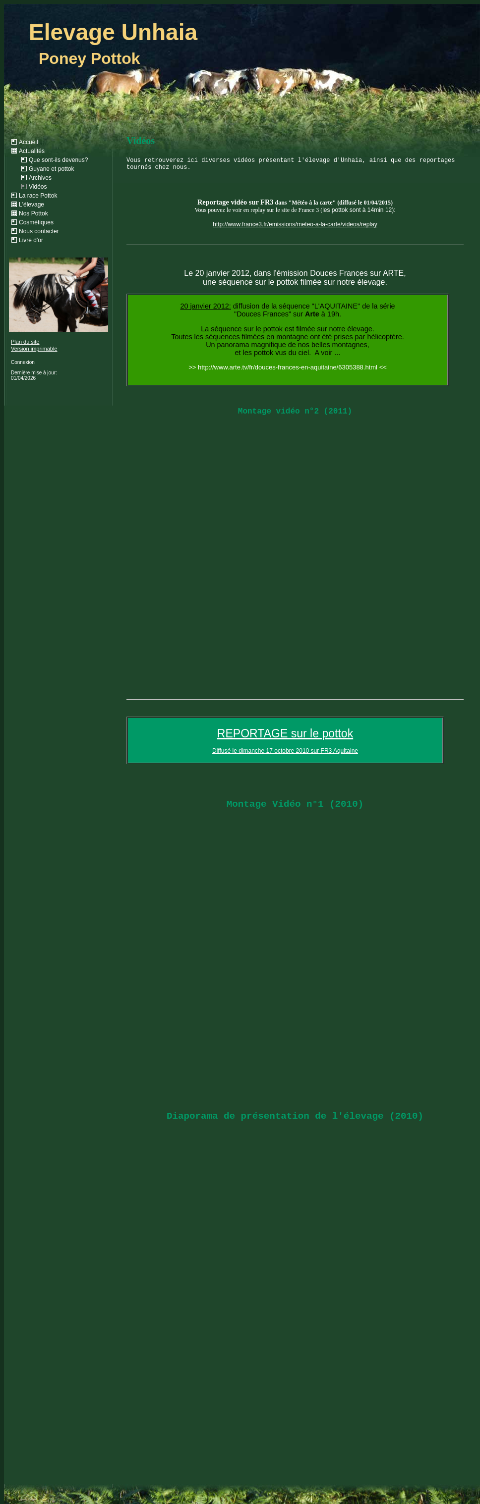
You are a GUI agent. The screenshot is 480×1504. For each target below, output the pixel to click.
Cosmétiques (36, 222)
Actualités (32, 151)
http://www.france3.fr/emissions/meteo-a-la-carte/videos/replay (295, 224)
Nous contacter (39, 231)
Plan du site (25, 342)
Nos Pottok (33, 213)
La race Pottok (38, 195)
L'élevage (31, 204)
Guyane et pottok (51, 168)
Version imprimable (34, 349)
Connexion (23, 362)
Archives (40, 177)
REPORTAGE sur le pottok (285, 733)
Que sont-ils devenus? (58, 159)
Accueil (28, 142)
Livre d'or (31, 240)
